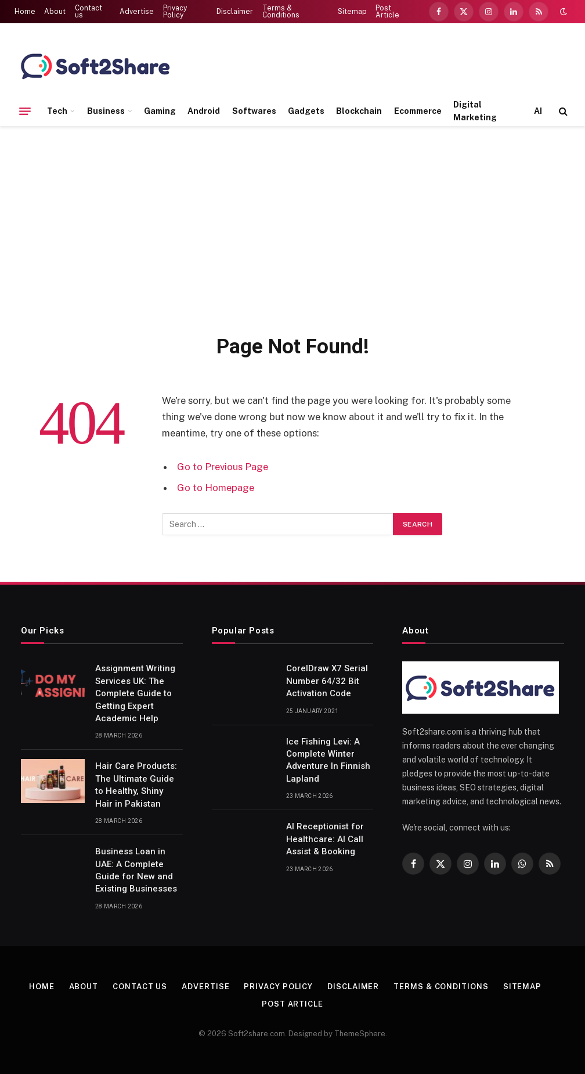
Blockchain (359, 111)
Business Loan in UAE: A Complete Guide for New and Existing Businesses (136, 870)
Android (203, 111)
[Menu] (25, 111)
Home (25, 12)
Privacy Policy (175, 11)
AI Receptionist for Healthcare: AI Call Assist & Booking (325, 839)
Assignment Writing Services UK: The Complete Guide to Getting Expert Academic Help (135, 693)
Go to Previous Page (222, 466)
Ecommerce (418, 111)
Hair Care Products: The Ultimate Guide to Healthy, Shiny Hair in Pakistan (136, 784)
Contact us (88, 11)
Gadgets (306, 111)
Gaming (160, 111)
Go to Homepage (215, 487)
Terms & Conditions (280, 11)
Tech (57, 111)
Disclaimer (234, 12)
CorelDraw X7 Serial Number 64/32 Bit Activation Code (327, 681)
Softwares (254, 111)
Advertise (137, 12)
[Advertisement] (292, 227)
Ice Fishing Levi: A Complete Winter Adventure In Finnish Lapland (328, 760)
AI (538, 111)
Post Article (387, 11)
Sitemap (352, 12)
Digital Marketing (475, 111)
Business (106, 111)
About (55, 12)
